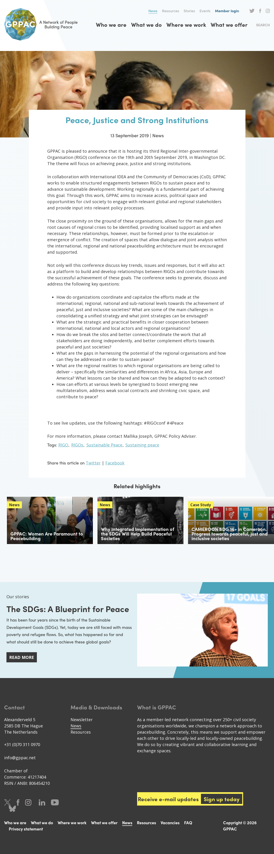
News (152, 10)
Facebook (260, 11)
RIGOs (77, 445)
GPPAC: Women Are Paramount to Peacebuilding (46, 536)
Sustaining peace (142, 445)
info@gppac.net (20, 757)
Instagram (268, 11)
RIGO (63, 445)
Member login (227, 10)
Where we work (186, 24)
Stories (189, 10)
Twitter (252, 11)
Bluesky (12, 809)
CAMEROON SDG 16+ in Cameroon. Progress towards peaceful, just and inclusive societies (230, 534)
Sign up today (221, 799)
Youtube (55, 802)
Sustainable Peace (104, 445)
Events (205, 10)
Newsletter (82, 719)
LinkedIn (42, 802)
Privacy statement (26, 829)
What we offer (229, 24)
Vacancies (170, 822)
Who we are (111, 24)
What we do (146, 24)
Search (263, 24)
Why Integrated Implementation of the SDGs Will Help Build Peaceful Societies (137, 534)
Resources (170, 10)
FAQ (188, 822)
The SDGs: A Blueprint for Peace (67, 609)
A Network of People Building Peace (41, 24)
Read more (21, 657)
